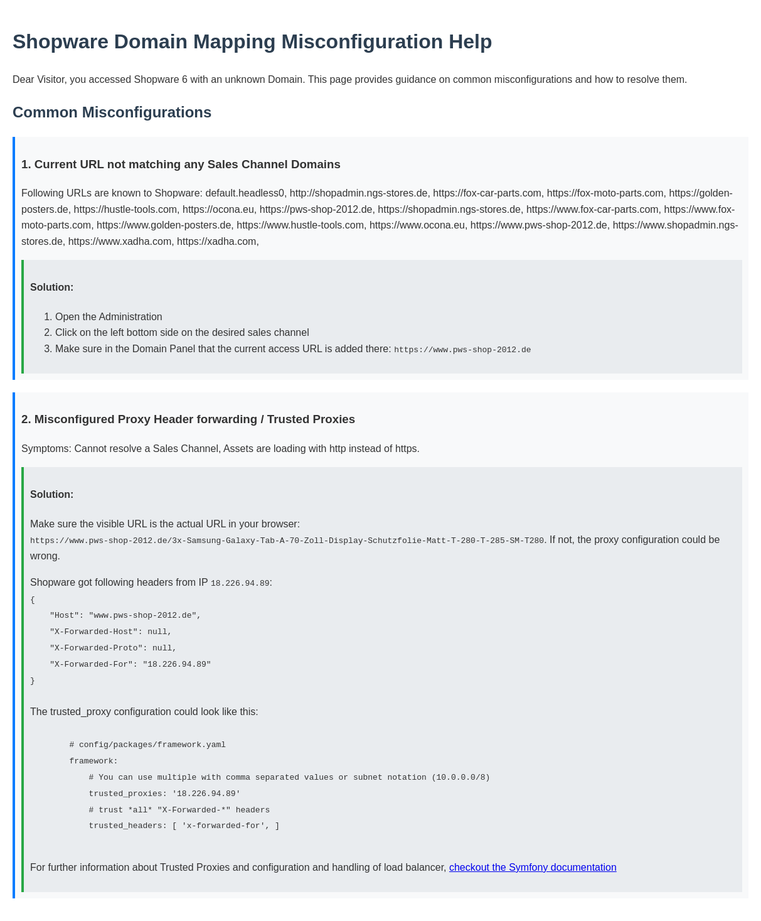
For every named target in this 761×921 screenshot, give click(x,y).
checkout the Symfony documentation (533, 864)
